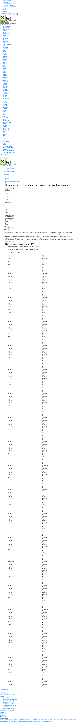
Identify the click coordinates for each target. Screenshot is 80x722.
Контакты (4, 11)
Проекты (2, 696)
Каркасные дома (6, 697)
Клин (3, 113)
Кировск (4, 111)
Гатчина (4, 101)
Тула (3, 69)
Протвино (4, 123)
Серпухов (4, 86)
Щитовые (21, 721)
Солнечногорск (6, 128)
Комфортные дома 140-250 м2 (9, 703)
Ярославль (5, 66)
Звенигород (5, 47)
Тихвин (4, 131)
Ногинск (4, 119)
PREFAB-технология (9, 3)
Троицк (4, 53)
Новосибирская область (8, 150)
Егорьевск (4, 104)
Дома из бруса (15, 721)
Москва (4, 36)
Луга (3, 116)
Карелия (4, 144)
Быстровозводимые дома (15, 719)
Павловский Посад (7, 122)
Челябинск (5, 38)
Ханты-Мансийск (6, 29)
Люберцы (4, 89)
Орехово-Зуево (6, 120)
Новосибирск (5, 41)
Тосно (3, 132)
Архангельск (5, 80)
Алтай (3, 143)
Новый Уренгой (6, 27)
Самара (4, 65)
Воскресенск (5, 98)
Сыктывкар (5, 81)
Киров (3, 71)
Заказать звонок (13, 694)
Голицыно (4, 48)
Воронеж (4, 63)
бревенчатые (44, 721)
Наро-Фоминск (5, 51)
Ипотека (4, 8)
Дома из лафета (57, 719)
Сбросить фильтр (10, 188)
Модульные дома (25, 719)
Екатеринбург (5, 33)
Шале (25, 721)
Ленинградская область (8, 147)
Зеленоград (5, 54)
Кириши (4, 110)
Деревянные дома (4, 719)
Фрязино (4, 134)
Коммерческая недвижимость (9, 6)
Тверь (3, 42)
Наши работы (5, 9)
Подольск (4, 62)
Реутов (4, 126)
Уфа (3, 39)
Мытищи (4, 87)
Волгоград (4, 75)
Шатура (4, 137)
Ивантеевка (5, 107)
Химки (4, 60)
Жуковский (5, 105)
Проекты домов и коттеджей (9, 708)
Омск (3, 78)
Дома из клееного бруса (66, 719)
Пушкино (4, 125)
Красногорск (5, 56)
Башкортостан (5, 141)
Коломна (4, 84)
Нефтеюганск (5, 32)
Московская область (7, 146)
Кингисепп (5, 108)
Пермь (4, 45)
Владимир (4, 72)
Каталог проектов (6, 0)
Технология (5, 2)
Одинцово (4, 57)
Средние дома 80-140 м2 (8, 702)
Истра (3, 50)
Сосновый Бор (5, 129)
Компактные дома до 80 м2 (9, 700)
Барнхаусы (5, 706)
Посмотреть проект (12, 278)
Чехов (3, 135)
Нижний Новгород (6, 44)
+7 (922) (4, 13)
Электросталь (5, 92)
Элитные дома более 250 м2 (9, 705)
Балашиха (4, 59)
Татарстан (4, 149)
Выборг (4, 99)
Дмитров (4, 102)
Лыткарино (5, 117)
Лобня (3, 114)
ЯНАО (3, 140)
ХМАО (3, 138)
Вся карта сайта (4, 716)
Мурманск (4, 83)
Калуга (4, 74)
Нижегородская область (8, 152)
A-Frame (50, 721)
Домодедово (5, 90)
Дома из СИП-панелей (35, 719)
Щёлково (4, 93)
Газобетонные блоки (10, 5)
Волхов (4, 96)
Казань (4, 35)
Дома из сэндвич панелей (46, 719)
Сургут (4, 30)
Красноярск (5, 77)
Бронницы (4, 95)
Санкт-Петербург (6, 26)
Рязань (4, 68)
